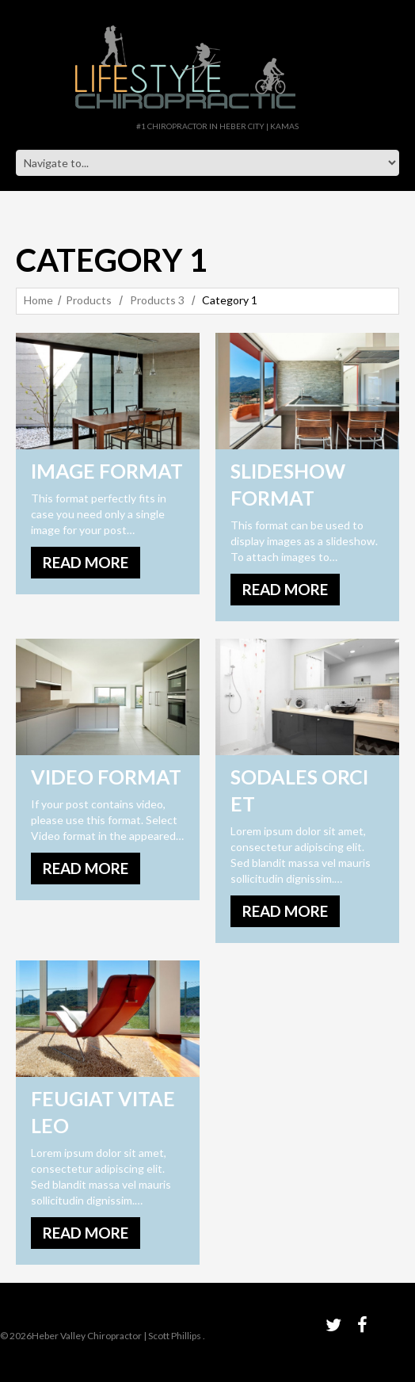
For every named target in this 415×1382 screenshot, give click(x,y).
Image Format (107, 471)
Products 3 (157, 300)
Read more (85, 562)
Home (38, 300)
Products (89, 300)
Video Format (106, 776)
